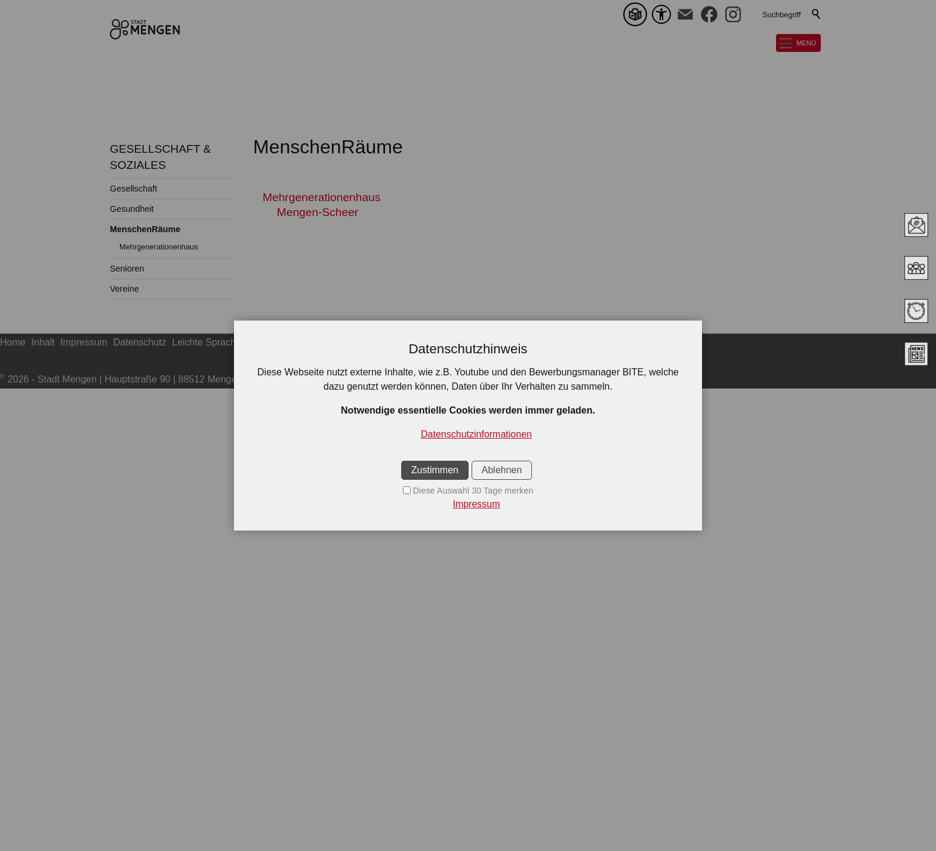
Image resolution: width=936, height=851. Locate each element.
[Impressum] (468, 504)
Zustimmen (434, 470)
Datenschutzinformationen (476, 434)
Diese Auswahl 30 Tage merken (473, 490)
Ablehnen (502, 470)
